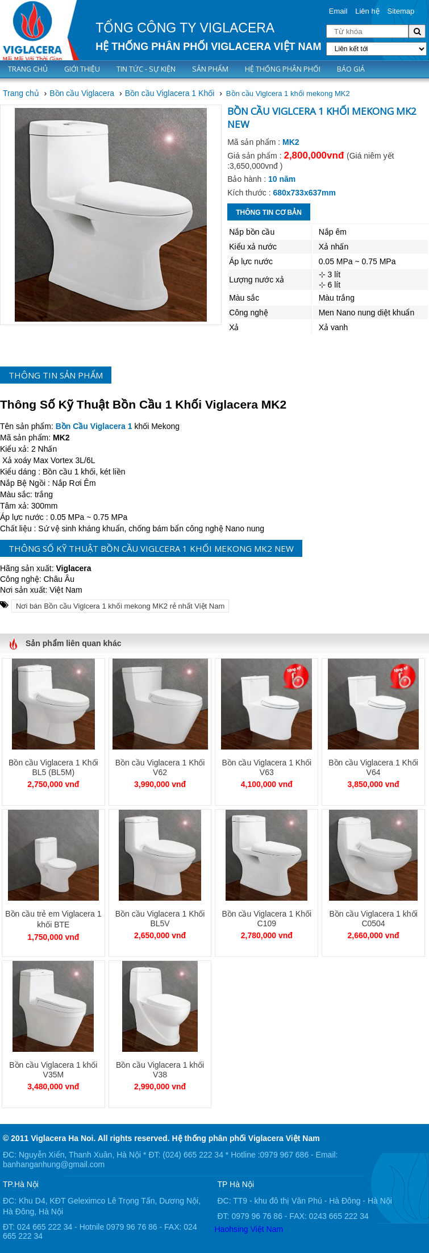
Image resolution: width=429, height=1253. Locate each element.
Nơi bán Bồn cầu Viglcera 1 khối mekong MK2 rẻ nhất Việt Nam (120, 606)
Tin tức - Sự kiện (146, 69)
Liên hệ (367, 11)
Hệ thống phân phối (282, 69)
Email (338, 11)
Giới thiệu (82, 69)
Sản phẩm (210, 69)
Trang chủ (28, 69)
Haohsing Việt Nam (249, 1229)
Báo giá (351, 69)
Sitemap (401, 11)
